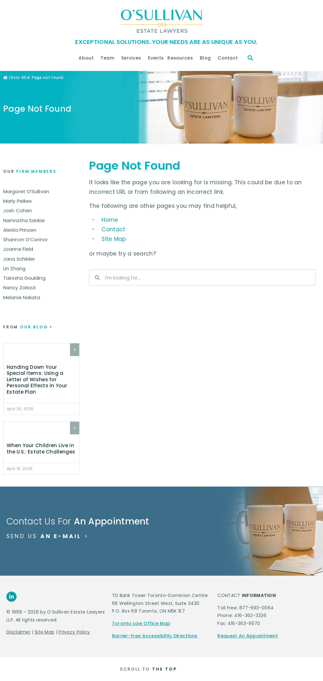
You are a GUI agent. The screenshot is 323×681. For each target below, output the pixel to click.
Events (156, 58)
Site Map (114, 239)
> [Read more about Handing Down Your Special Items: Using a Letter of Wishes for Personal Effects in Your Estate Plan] (74, 349)
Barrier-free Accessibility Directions (155, 636)
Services (132, 58)
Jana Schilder (19, 259)
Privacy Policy (74, 632)
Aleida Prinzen (19, 230)
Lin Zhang (14, 268)
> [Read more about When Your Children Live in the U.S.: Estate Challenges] (74, 428)
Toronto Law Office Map (141, 623)
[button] (250, 58)
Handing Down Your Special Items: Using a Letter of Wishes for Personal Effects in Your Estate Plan (37, 379)
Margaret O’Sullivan (26, 191)
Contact (229, 58)
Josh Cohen (17, 210)
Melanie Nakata (21, 297)
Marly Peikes (17, 201)
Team (109, 58)
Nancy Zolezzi (19, 287)
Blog (207, 58)
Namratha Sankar (24, 220)
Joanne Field (18, 249)
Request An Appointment (247, 636)
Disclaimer (18, 632)
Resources (181, 58)
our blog (28, 327)
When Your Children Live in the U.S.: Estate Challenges (41, 448)
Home (110, 220)
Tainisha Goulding (24, 278)
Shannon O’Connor (25, 239)
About (88, 58)
